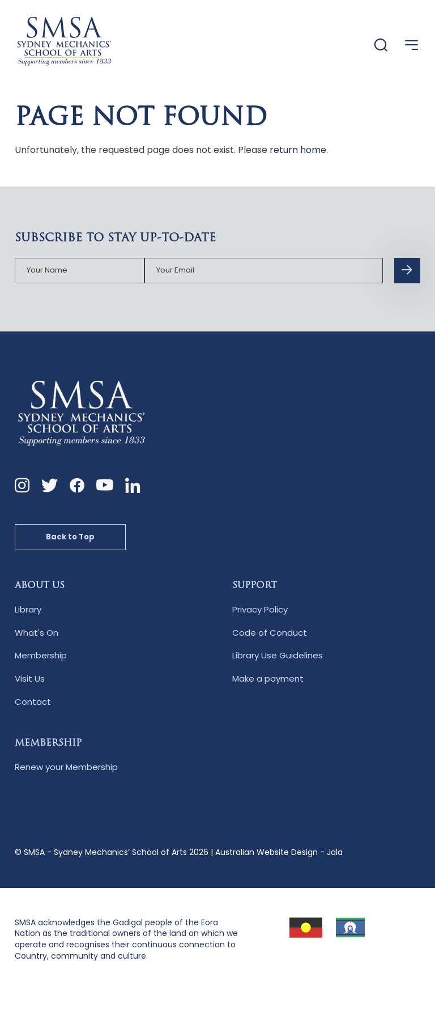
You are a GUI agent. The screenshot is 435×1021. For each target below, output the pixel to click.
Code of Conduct (269, 633)
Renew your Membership (66, 767)
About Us (40, 585)
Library (28, 609)
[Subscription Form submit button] (407, 271)
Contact (33, 702)
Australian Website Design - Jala (279, 852)
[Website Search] (381, 46)
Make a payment (268, 678)
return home (298, 149)
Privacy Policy (260, 609)
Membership (41, 655)
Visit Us (30, 678)
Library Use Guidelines (277, 655)
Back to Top (70, 536)
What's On (36, 633)
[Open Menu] (411, 45)
